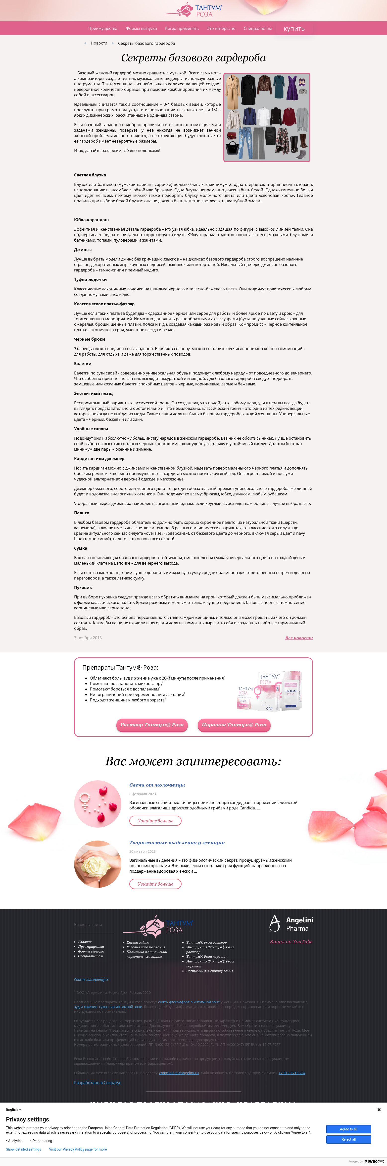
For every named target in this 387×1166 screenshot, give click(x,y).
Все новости (299, 638)
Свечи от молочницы (157, 785)
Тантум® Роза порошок (207, 956)
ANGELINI (363, 24)
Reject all (349, 1139)
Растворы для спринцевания (209, 971)
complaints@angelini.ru (179, 1072)
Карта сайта (138, 942)
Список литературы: (91, 979)
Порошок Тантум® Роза (234, 724)
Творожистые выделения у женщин (177, 842)
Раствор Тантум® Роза (152, 724)
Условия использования (146, 947)
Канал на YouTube (291, 942)
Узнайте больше (155, 820)
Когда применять (182, 28)
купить (294, 28)
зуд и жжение (85, 1006)
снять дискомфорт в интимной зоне (189, 1002)
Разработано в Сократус (97, 1082)
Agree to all (348, 1129)
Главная (77, 28)
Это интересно (221, 28)
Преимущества (102, 28)
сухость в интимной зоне (120, 1006)
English (14, 1110)
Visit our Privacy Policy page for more (78, 1149)
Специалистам (258, 28)
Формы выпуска (141, 28)
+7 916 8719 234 (292, 1072)
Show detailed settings (23, 1149)
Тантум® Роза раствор (206, 942)
